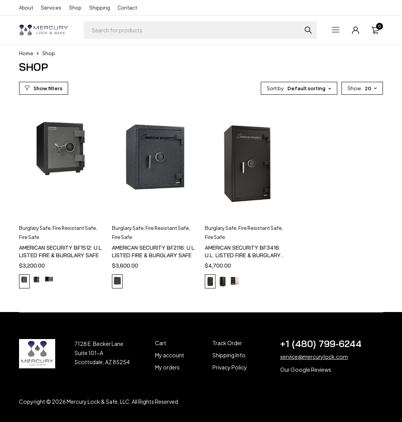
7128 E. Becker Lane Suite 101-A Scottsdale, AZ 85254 (102, 352)
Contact (127, 8)
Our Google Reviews (305, 369)
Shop (75, 8)
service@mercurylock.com (314, 356)
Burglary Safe (35, 228)
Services (51, 8)
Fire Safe (29, 237)
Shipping (99, 8)
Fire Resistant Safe (74, 228)
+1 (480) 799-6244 (321, 343)
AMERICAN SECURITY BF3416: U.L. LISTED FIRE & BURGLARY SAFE (243, 255)
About (26, 8)
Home (26, 53)
